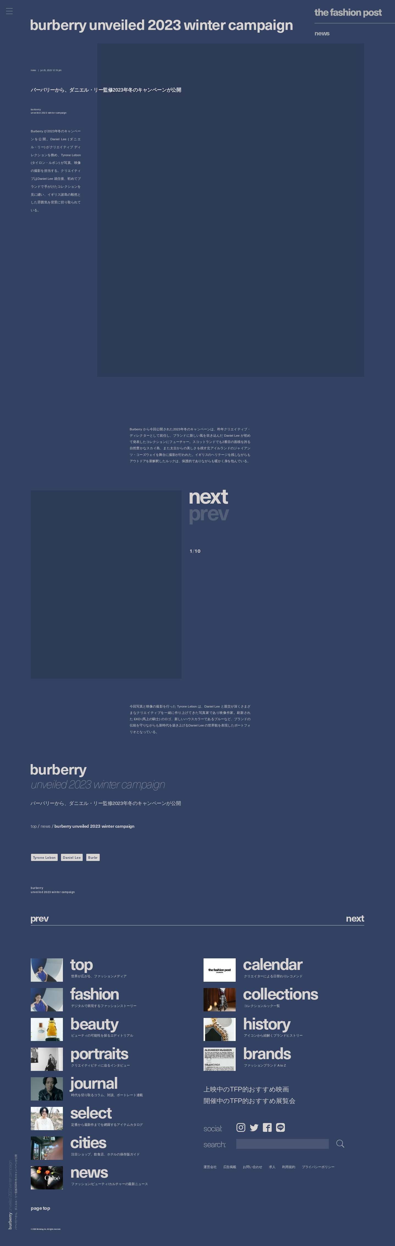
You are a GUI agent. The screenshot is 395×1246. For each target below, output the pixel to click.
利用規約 (288, 1167)
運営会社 (210, 1167)
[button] (220, 498)
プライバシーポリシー (318, 1167)
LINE (280, 1127)
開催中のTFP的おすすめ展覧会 (250, 1100)
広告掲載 (230, 1167)
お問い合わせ (252, 1167)
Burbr (93, 857)
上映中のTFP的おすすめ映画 (246, 1089)
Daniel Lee (72, 857)
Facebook (267, 1127)
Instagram (240, 1127)
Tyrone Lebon (44, 857)
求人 (272, 1167)
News (322, 33)
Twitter (254, 1127)
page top (40, 1207)
